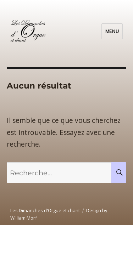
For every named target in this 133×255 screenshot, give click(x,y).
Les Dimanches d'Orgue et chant (45, 210)
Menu (112, 31)
